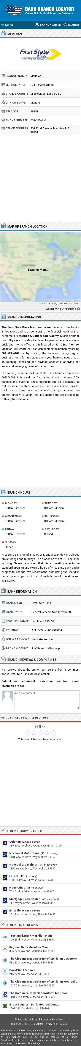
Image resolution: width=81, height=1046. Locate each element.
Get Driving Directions (61, 308)
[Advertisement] (40, 178)
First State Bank (41, 603)
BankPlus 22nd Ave (22, 970)
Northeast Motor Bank (24, 853)
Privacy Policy (51, 1024)
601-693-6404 (38, 120)
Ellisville (15, 910)
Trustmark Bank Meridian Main (30, 935)
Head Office (17, 887)
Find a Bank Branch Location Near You (40, 1019)
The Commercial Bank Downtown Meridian (38, 993)
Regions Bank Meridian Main (29, 947)
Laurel (13, 876)
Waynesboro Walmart (23, 864)
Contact (63, 1024)
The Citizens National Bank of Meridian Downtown (43, 958)
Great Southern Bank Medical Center (34, 1004)
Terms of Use (36, 1024)
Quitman (15, 841)
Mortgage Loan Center (24, 899)
